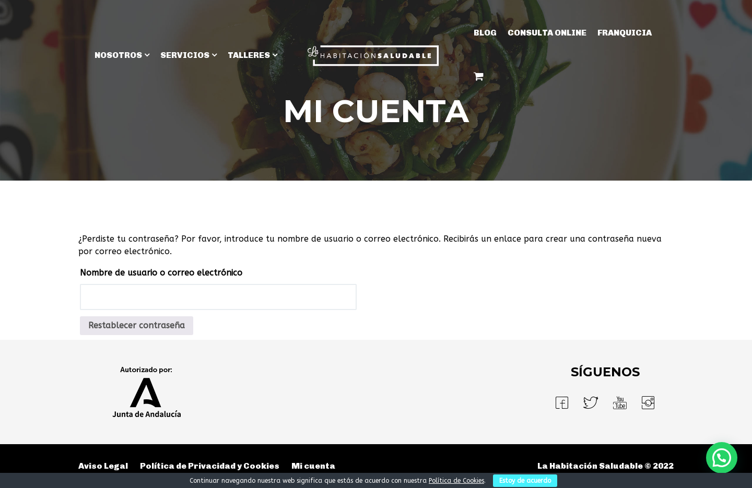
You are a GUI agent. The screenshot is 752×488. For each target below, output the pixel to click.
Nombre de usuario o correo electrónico (161, 273)
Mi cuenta (313, 466)
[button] (721, 457)
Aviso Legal (103, 466)
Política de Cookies (456, 480)
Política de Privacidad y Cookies (209, 466)
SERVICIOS (184, 55)
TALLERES (249, 55)
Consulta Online (547, 33)
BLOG (485, 33)
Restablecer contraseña (136, 325)
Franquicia (624, 33)
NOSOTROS (118, 55)
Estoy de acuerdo (525, 480)
